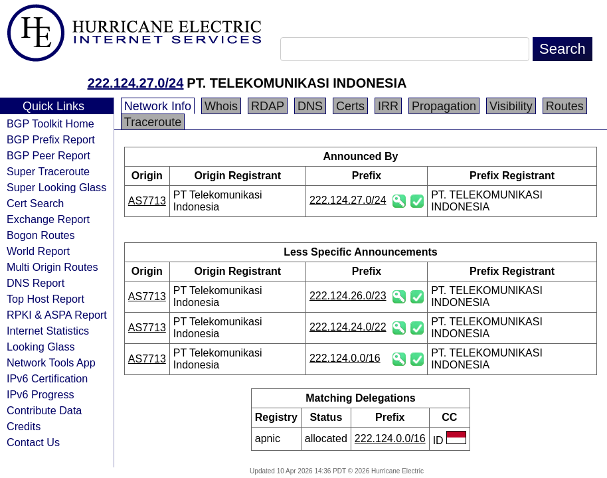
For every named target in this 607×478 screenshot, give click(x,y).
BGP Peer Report (48, 155)
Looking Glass (41, 347)
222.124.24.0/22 (348, 327)
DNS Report (35, 283)
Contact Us (33, 442)
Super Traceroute (48, 171)
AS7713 (147, 200)
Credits (24, 426)
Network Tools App (51, 362)
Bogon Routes (41, 235)
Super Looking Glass (56, 187)
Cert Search (35, 203)
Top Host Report (45, 299)
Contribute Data (44, 410)
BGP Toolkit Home (50, 123)
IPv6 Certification (47, 378)
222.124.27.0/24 (136, 83)
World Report (38, 251)
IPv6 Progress (40, 394)
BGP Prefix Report (51, 139)
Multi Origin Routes (52, 267)
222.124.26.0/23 (348, 295)
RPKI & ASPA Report (57, 315)
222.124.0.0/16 (345, 358)
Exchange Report (48, 219)
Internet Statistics (48, 331)
